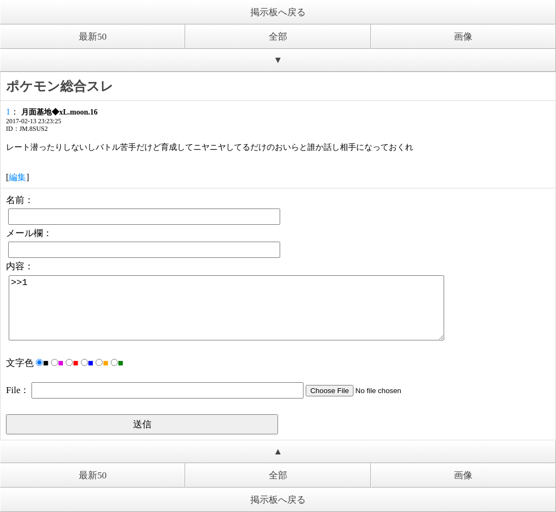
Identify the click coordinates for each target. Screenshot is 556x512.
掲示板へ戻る (278, 12)
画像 (463, 36)
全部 (278, 36)
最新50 (92, 36)
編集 (17, 177)
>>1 (226, 307)
